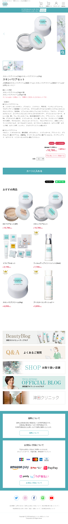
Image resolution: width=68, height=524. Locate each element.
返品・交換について (34, 508)
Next (64, 34)
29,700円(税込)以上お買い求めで (33, 9)
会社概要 (12, 505)
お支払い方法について (34, 483)
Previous (4, 34)
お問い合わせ (19, 505)
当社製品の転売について (48, 508)
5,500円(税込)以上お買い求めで (34, 11)
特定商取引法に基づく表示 (20, 508)
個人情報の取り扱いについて (50, 505)
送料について (34, 433)
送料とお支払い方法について (33, 505)
